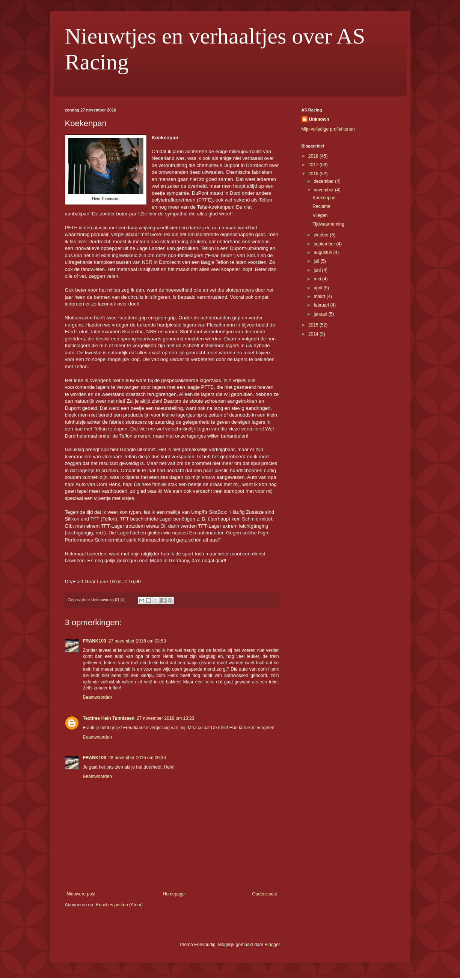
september (325, 244)
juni (318, 270)
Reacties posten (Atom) (119, 904)
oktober (322, 235)
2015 (314, 325)
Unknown (319, 119)
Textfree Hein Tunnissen (109, 718)
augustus (323, 252)
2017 (314, 164)
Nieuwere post (81, 894)
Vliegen (319, 215)
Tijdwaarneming (328, 224)
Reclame (321, 206)
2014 (314, 334)
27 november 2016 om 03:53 (137, 641)
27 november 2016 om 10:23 (165, 718)
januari (321, 314)
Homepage (174, 894)
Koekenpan (323, 197)
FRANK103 (94, 641)
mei (318, 278)
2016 (314, 173)
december (324, 181)
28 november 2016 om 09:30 (137, 757)
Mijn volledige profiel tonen (328, 129)
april (318, 287)
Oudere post (264, 894)
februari (322, 305)
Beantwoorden (97, 697)
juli (317, 261)
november (324, 190)
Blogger (272, 944)
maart (320, 296)
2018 (314, 156)
